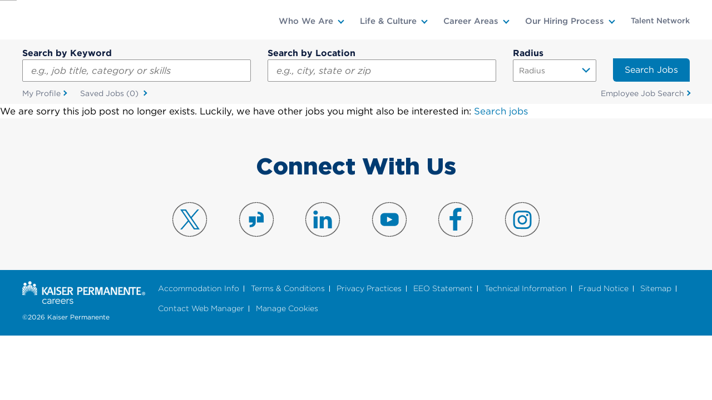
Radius (528, 53)
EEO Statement (443, 289)
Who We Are (306, 21)
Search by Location (311, 53)
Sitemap (655, 289)
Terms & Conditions (288, 289)
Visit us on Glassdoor (256, 220)
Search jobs (501, 112)
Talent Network (660, 20)
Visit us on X (189, 220)
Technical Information (525, 289)
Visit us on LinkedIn (322, 220)
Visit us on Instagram (522, 220)
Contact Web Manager (201, 310)
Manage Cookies (287, 310)
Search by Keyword (67, 53)
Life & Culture (388, 21)
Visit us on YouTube (389, 220)
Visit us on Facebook (455, 220)
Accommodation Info (198, 289)
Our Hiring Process (564, 21)
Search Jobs (651, 69)
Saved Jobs (110, 94)
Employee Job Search (642, 93)
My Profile (41, 93)
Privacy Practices (369, 289)
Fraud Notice (603, 289)
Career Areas (470, 21)
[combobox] (382, 70)
